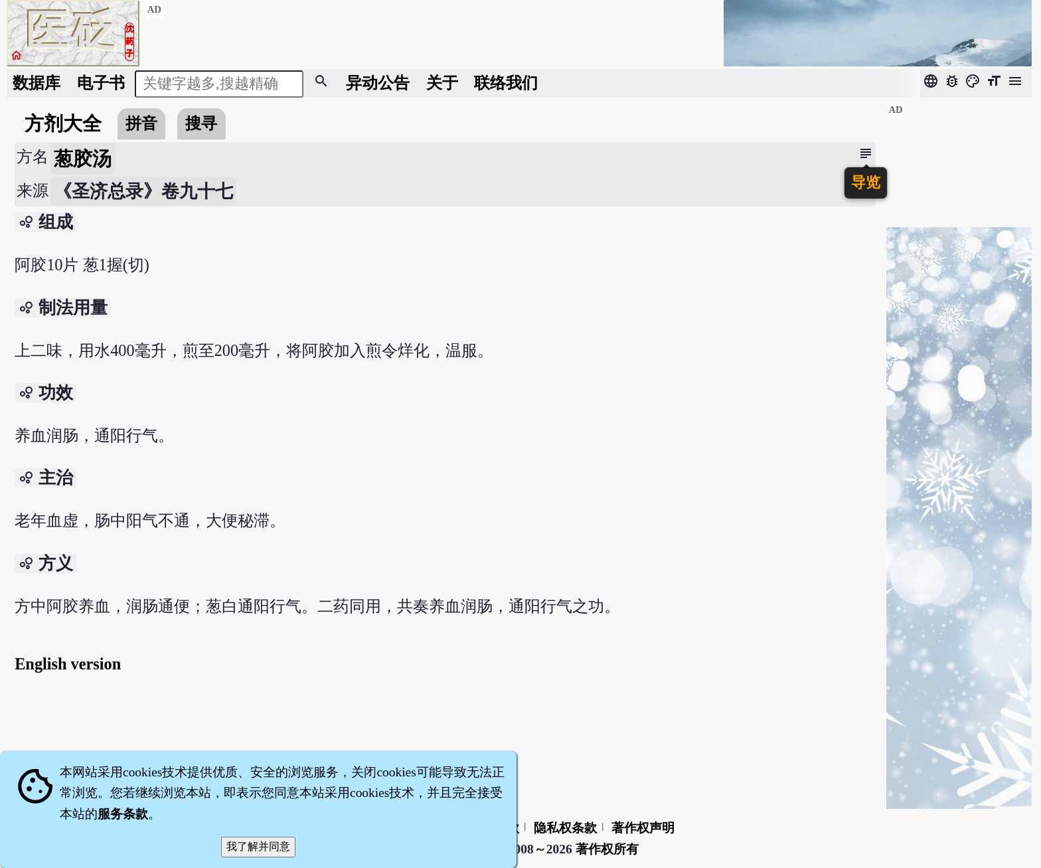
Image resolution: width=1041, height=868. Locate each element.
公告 (378, 83)
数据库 (36, 83)
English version (68, 664)
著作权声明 (643, 828)
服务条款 (123, 814)
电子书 (101, 83)
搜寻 (201, 123)
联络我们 (506, 83)
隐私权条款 (565, 828)
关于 (442, 83)
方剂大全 (63, 123)
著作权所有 (607, 849)
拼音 (141, 123)
